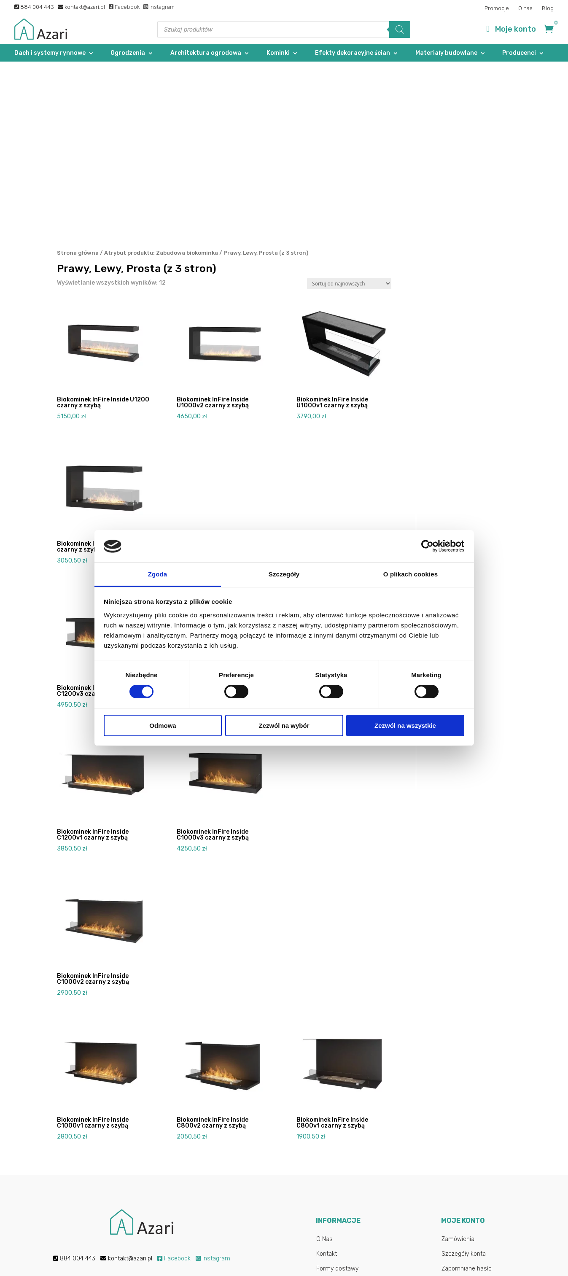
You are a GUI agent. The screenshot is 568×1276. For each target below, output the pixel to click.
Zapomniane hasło (466, 1106)
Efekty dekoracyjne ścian (352, 53)
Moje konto (515, 29)
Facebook (124, 7)
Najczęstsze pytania (343, 1180)
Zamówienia (457, 1077)
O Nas (324, 1077)
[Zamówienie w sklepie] (349, 122)
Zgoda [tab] (157, 574)
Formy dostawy (337, 1106)
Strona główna (78, 91)
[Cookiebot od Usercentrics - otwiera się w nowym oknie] (427, 546)
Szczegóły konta (463, 1092)
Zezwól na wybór (283, 725)
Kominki (278, 53)
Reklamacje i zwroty (343, 1136)
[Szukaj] (399, 29)
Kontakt (326, 1092)
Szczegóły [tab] (284, 574)
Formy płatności (338, 1121)
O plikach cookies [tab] (410, 574)
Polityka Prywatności (343, 1165)
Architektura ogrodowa (205, 53)
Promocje (497, 8)
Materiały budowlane (446, 53)
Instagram (159, 7)
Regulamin (330, 1151)
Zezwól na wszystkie (405, 725)
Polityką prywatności (220, 1218)
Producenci (519, 53)
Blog (548, 8)
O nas (525, 8)
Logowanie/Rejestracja (472, 1121)
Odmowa (162, 725)
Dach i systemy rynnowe (50, 53)
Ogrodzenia (127, 53)
